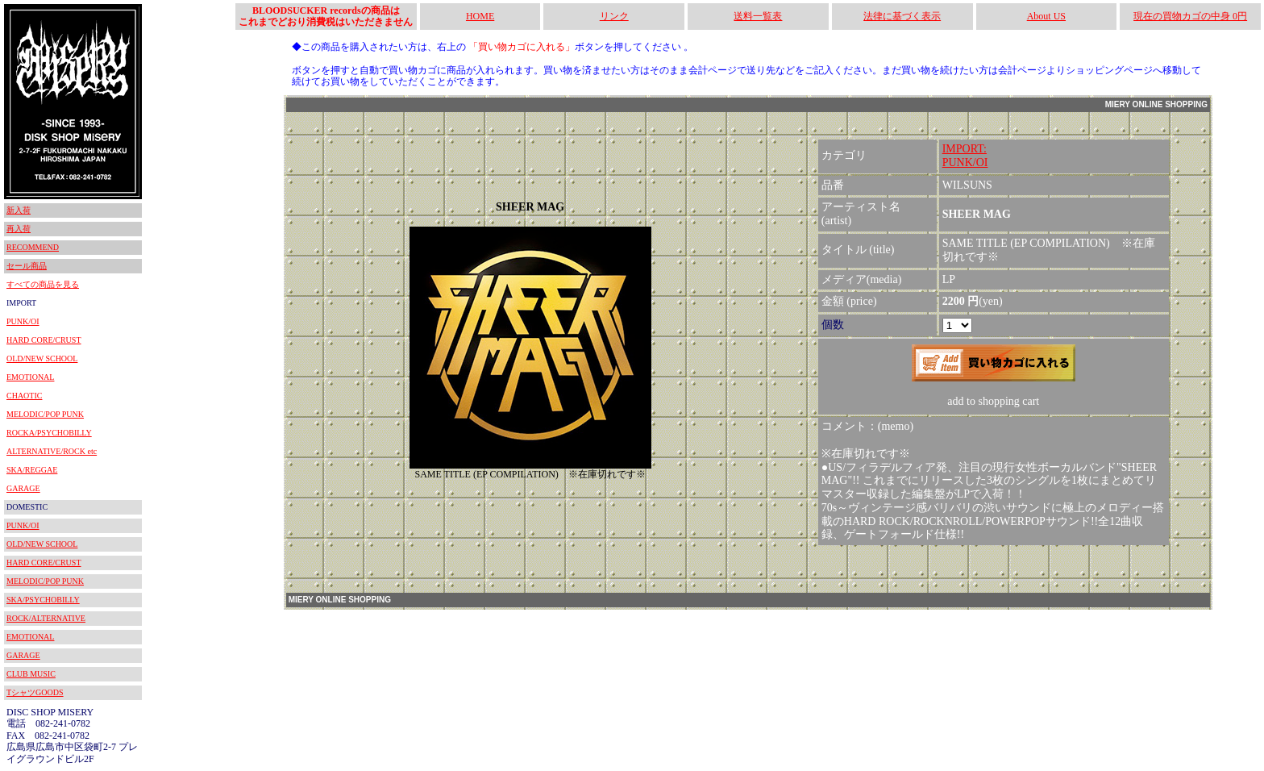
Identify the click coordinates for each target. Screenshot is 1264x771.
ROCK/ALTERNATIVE (45, 618)
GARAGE (23, 488)
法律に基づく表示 (902, 16)
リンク (614, 16)
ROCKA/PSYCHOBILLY (49, 432)
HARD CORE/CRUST (43, 339)
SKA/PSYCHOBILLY (43, 599)
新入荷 (18, 210)
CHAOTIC (24, 395)
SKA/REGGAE (31, 469)
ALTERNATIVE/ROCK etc (51, 451)
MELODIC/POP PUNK (45, 414)
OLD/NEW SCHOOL (41, 358)
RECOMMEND (32, 247)
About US (1046, 16)
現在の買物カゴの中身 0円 (1190, 16)
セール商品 (26, 265)
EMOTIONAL (30, 377)
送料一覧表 (758, 16)
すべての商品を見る (42, 284)
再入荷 (18, 228)
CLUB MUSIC (31, 673)
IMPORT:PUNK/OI (965, 156)
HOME (480, 16)
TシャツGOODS (35, 692)
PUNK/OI (23, 321)
